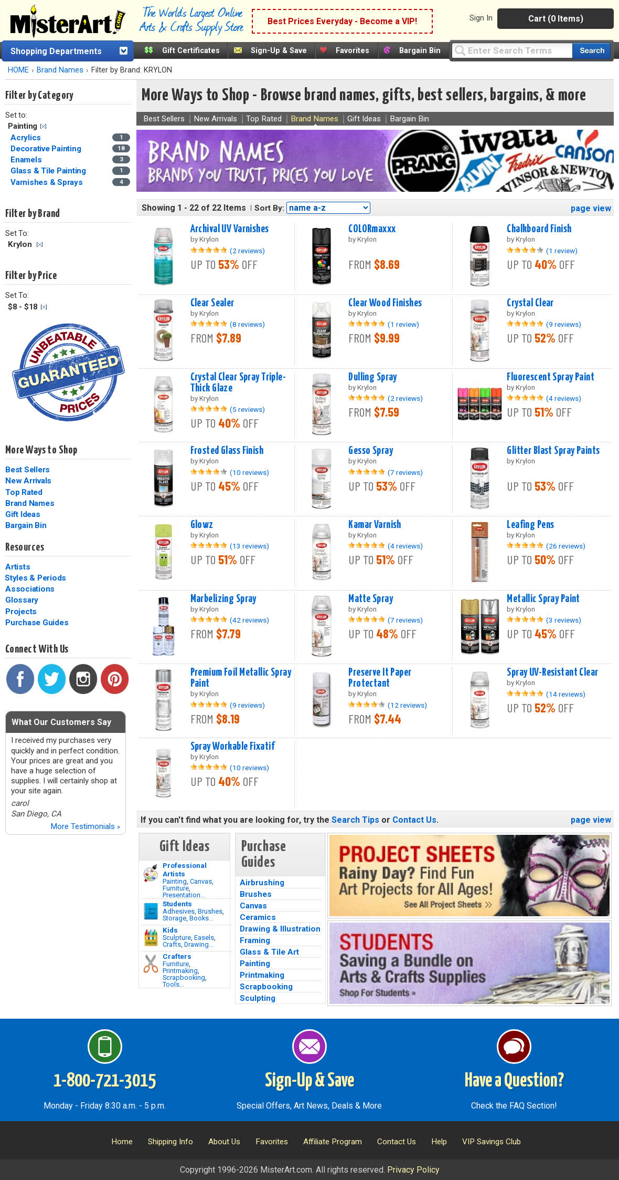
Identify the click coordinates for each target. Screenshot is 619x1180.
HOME (18, 70)
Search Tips (355, 820)
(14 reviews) (565, 694)
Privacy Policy (413, 1170)
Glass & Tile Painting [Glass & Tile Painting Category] (49, 170)
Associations (30, 589)
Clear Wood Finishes (385, 303)
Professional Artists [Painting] (185, 869)
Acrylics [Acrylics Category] (26, 137)
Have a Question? (514, 1081)
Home (122, 1141)
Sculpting (257, 998)
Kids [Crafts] (170, 930)
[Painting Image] (150, 873)
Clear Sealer (212, 303)
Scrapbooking (184, 977)
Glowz (202, 525)
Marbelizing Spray (223, 599)
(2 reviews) (247, 250)
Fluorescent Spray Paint (550, 377)
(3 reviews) (563, 620)
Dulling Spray (372, 377)
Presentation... (184, 895)
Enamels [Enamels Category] (27, 159)
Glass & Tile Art (269, 952)
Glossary (21, 600)
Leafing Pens (530, 525)
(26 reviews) (565, 546)
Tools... (173, 984)
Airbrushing (262, 882)
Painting (175, 881)
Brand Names (60, 70)
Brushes (210, 911)
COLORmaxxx (372, 229)
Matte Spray (370, 599)
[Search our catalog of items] (591, 51)
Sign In (481, 18)
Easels (204, 937)
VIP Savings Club (491, 1141)
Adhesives (179, 911)
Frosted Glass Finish (227, 451)
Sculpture (177, 937)
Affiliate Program (332, 1141)
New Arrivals (28, 480)
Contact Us (414, 820)
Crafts (172, 944)
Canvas (201, 881)
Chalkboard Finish (539, 229)
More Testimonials (85, 826)
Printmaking (180, 971)
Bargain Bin (420, 50)
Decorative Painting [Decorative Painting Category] (46, 148)
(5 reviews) (247, 409)
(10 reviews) (249, 472)
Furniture (176, 888)
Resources (24, 547)
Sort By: (269, 208)
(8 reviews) (247, 324)
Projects (21, 611)
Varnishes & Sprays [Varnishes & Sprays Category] (47, 182)
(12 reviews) (407, 705)
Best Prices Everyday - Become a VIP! (342, 21)
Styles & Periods (35, 578)
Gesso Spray (370, 451)
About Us (224, 1141)
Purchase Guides (36, 622)
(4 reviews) (563, 398)
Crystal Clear (530, 303)
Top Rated (23, 492)
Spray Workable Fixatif (232, 746)
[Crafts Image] (150, 937)
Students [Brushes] (177, 903)
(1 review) (562, 250)
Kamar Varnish (374, 525)
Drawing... (199, 944)
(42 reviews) (249, 620)
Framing (255, 940)
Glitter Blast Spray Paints (553, 451)
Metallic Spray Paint (543, 599)
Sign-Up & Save (279, 50)
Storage (174, 918)
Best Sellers (27, 469)
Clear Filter (43, 126)
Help (439, 1141)
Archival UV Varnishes (229, 229)
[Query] (512, 50)
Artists (17, 567)
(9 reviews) (563, 324)
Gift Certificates (191, 50)
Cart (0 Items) (555, 19)
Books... (201, 918)
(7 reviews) (405, 472)
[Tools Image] (150, 964)
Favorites (352, 50)
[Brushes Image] (150, 911)
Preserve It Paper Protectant (379, 678)
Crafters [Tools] (177, 956)
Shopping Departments (56, 51)
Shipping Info (170, 1141)
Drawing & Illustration (280, 929)
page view (591, 208)
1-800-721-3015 (105, 1081)
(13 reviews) (249, 546)
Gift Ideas (22, 514)
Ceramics (258, 917)
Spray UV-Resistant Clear (552, 672)
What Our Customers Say (61, 722)
